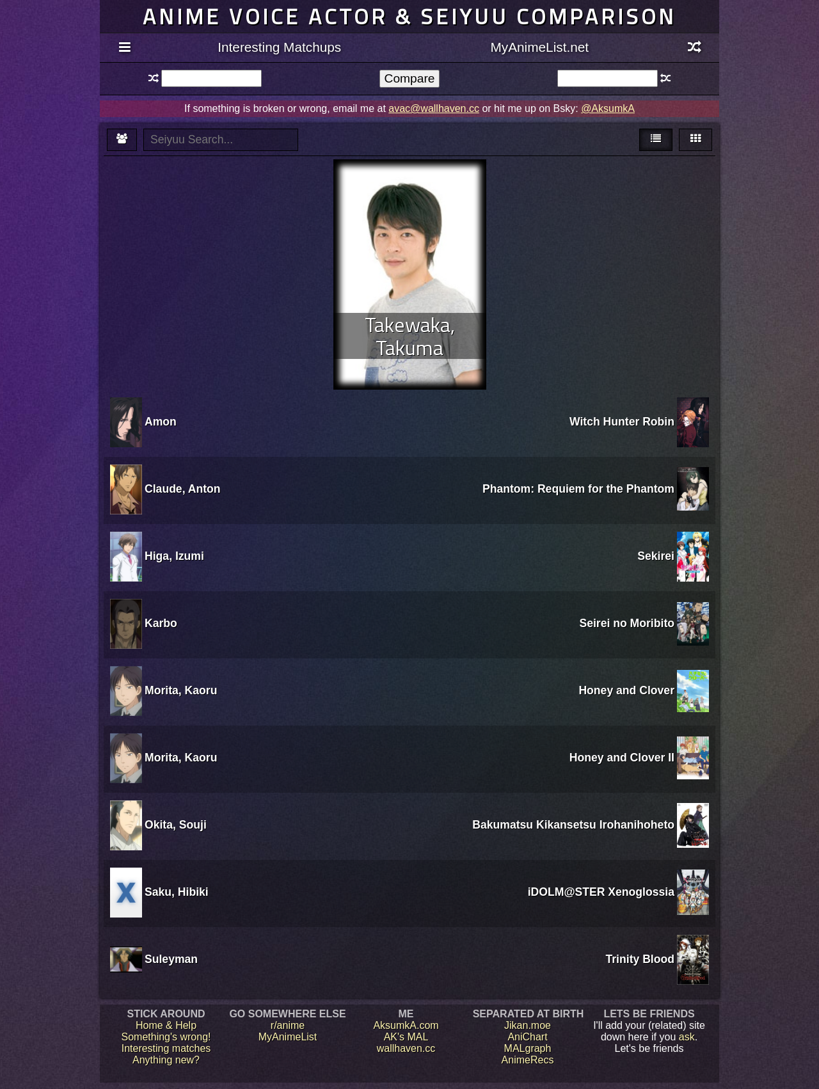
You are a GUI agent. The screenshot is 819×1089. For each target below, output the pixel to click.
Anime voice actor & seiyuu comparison (409, 16)
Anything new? (166, 1059)
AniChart (527, 1036)
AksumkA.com (405, 1025)
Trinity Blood (639, 959)
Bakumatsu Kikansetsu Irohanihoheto (573, 824)
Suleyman (171, 959)
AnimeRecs (528, 1059)
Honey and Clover (626, 690)
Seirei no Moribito (626, 623)
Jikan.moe (527, 1025)
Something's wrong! (166, 1036)
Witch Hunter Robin (621, 421)
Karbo (161, 623)
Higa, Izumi (174, 556)
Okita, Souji (176, 824)
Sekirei (655, 556)
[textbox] (211, 78)
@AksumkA (608, 108)
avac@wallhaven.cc (433, 108)
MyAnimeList (287, 1036)
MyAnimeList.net (539, 47)
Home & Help (166, 1025)
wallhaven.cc (406, 1048)
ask (687, 1036)
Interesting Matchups (279, 47)
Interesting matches (166, 1048)
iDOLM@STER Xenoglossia (601, 892)
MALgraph (528, 1048)
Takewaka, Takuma (410, 336)
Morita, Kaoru (181, 690)
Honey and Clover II (621, 757)
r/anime (288, 1025)
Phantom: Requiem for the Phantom (578, 488)
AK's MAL (406, 1036)
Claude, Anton (183, 488)
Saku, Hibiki (177, 892)
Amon (161, 421)
